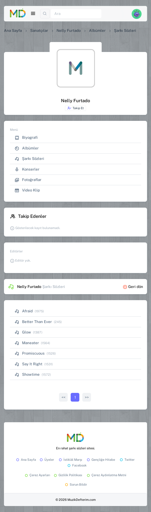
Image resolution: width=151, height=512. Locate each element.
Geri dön (133, 286)
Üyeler (46, 460)
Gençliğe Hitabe (100, 460)
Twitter (127, 460)
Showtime (27, 374)
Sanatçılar (39, 30)
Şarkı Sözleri (29, 158)
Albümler (97, 30)
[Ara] (76, 13)
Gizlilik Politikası (67, 475)
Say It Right (28, 364)
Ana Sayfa (13, 30)
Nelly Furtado (69, 30)
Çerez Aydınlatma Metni (106, 475)
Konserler (27, 169)
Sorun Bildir (75, 484)
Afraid (24, 311)
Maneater (27, 343)
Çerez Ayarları (37, 475)
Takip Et (75, 108)
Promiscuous (30, 353)
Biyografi (26, 137)
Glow (23, 332)
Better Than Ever (33, 322)
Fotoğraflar (28, 180)
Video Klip (27, 190)
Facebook (77, 465)
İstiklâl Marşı (70, 460)
